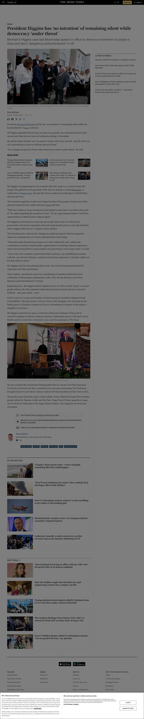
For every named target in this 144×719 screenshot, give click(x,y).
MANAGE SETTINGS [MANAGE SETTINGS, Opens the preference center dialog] (128, 708)
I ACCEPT (128, 702)
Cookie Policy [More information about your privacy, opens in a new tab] (38, 708)
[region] (72, 705)
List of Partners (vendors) (71, 704)
